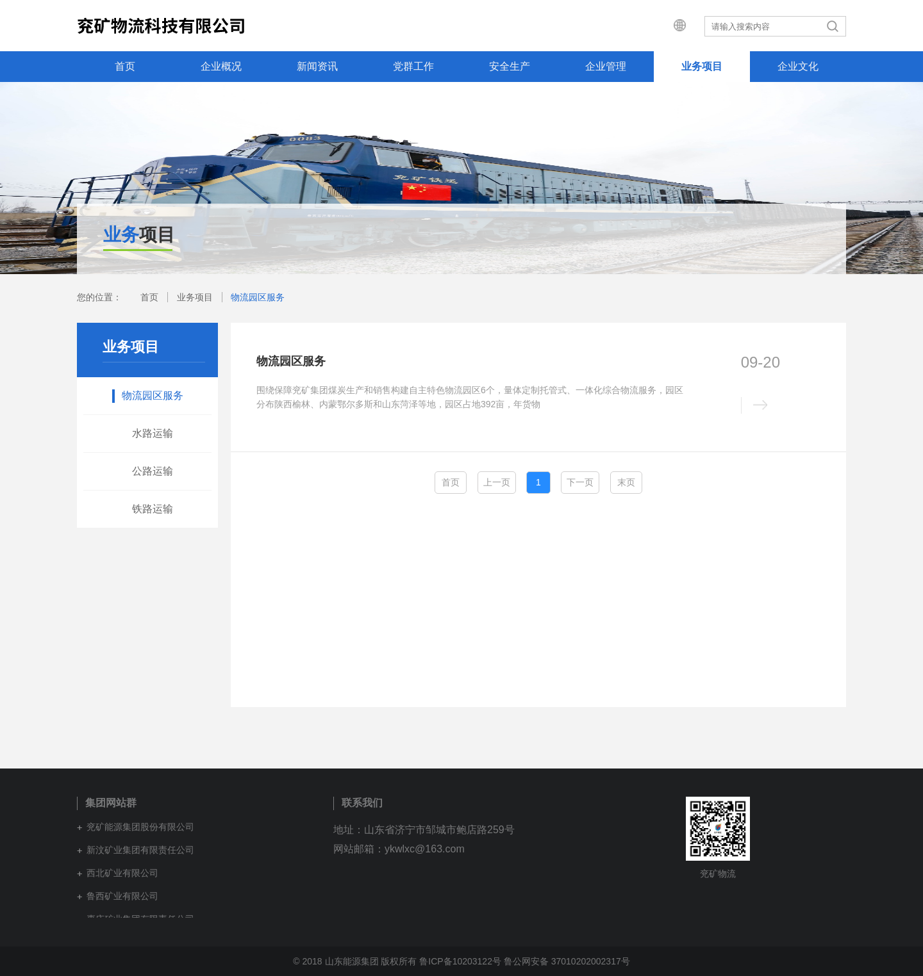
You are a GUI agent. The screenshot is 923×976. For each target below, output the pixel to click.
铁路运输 (152, 508)
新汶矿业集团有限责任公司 (140, 850)
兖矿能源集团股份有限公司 (140, 827)
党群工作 (413, 66)
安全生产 (509, 66)
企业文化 (798, 66)
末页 (626, 482)
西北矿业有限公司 (122, 873)
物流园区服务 (258, 297)
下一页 (580, 482)
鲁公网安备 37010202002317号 (567, 961)
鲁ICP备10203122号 (460, 961)
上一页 (496, 482)
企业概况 (221, 66)
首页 (125, 66)
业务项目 (701, 66)
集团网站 (670, 25)
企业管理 (605, 66)
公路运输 (152, 471)
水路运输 (152, 433)
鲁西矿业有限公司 (122, 896)
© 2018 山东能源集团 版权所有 (355, 961)
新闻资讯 (317, 66)
